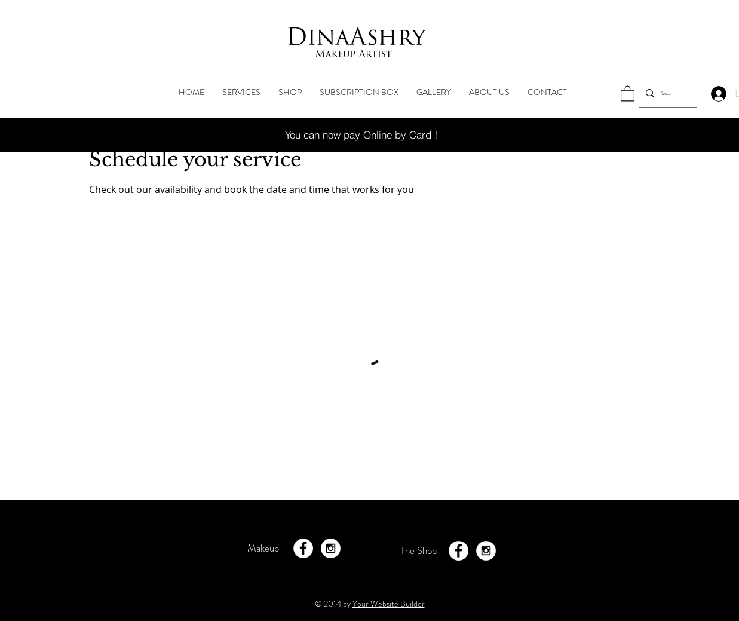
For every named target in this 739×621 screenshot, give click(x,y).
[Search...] (666, 93)
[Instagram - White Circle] (331, 548)
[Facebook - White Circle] (303, 548)
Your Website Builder (388, 604)
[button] (627, 93)
